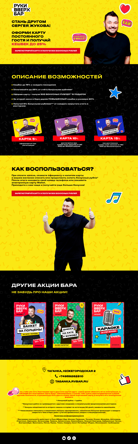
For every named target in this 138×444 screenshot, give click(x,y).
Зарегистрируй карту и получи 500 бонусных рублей (46, 51)
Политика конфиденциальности (69, 416)
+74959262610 (71, 376)
